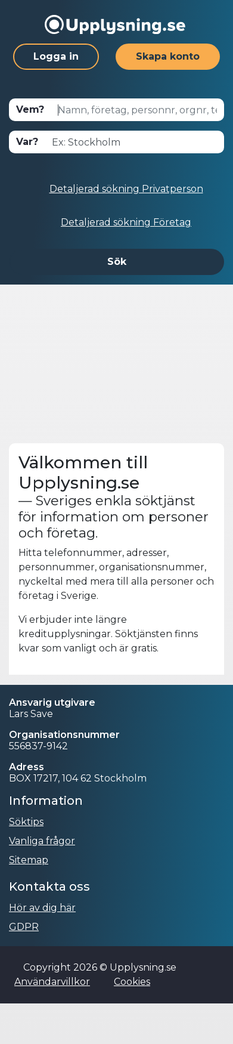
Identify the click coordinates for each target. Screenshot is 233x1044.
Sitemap (28, 860)
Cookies (132, 981)
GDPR (24, 926)
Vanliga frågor (42, 841)
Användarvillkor (52, 981)
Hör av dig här (42, 907)
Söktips (26, 821)
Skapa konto (168, 56)
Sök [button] (116, 261)
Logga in (56, 56)
